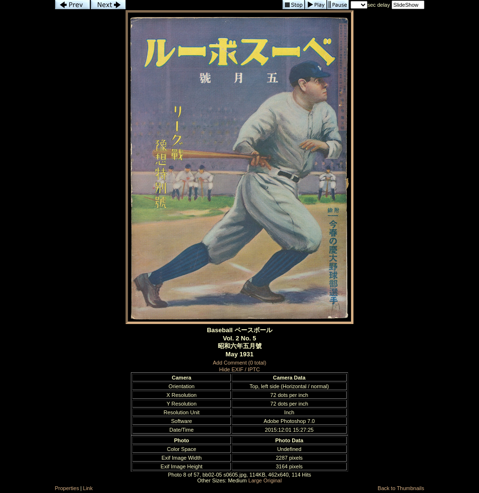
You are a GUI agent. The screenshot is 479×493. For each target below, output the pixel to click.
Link (88, 488)
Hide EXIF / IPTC (239, 369)
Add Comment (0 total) (240, 363)
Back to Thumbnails (401, 488)
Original (273, 480)
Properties (67, 488)
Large (255, 480)
